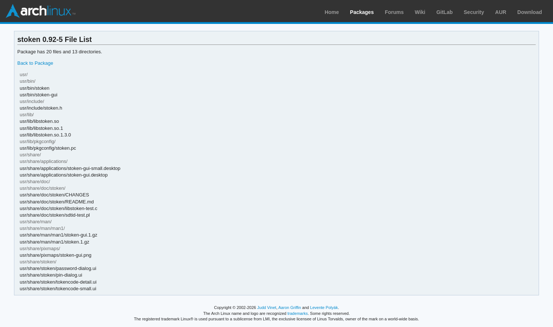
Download (529, 12)
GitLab (444, 12)
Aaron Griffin (289, 307)
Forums (394, 12)
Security (474, 12)
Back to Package (35, 63)
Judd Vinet (266, 307)
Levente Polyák (324, 307)
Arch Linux (40, 11)
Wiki (420, 12)
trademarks (298, 313)
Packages (362, 12)
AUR (500, 12)
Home (332, 12)
